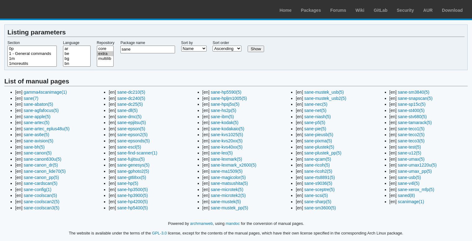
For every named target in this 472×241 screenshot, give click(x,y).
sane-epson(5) (131, 128)
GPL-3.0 (159, 233)
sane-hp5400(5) (132, 207)
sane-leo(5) (222, 152)
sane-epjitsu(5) (131, 122)
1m (32, 58)
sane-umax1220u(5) (417, 165)
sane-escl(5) (129, 147)
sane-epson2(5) (132, 134)
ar (76, 48)
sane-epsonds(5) (133, 140)
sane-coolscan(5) (40, 195)
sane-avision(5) (38, 140)
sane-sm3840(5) (413, 92)
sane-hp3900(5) (132, 195)
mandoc (233, 223)
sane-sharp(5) (317, 201)
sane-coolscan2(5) (41, 201)
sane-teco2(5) (411, 134)
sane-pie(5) (315, 128)
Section (13, 43)
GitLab (380, 10)
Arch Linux (34, 9)
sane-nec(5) (315, 104)
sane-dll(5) (127, 110)
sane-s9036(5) (318, 183)
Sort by (187, 43)
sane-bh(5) (34, 147)
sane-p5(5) (314, 122)
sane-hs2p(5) (223, 110)
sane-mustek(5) (226, 201)
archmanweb (201, 223)
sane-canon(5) (38, 152)
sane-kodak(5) (225, 122)
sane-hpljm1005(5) (229, 98)
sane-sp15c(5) (412, 104)
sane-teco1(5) (411, 128)
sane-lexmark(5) (226, 159)
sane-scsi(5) (316, 195)
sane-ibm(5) (222, 116)
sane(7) (31, 98)
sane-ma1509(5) (227, 171)
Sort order (221, 43)
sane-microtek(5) (227, 189)
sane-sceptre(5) (319, 189)
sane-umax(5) (411, 159)
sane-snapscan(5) (415, 98)
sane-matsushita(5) (229, 183)
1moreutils (32, 63)
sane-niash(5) (317, 116)
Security (405, 10)
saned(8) (406, 195)
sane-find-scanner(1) (137, 152)
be (76, 53)
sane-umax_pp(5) (415, 171)
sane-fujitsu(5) (131, 159)
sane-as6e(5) (36, 134)
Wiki (360, 10)
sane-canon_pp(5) (41, 177)
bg (76, 58)
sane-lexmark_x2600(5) (233, 165)
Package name (132, 43)
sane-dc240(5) (131, 98)
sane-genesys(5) (133, 165)
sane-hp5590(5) (226, 92)
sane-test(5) (409, 147)
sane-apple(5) (37, 116)
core (105, 48)
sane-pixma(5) (318, 140)
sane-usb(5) (409, 177)
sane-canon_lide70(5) (44, 171)
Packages (311, 10)
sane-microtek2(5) (228, 195)
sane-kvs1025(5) (227, 134)
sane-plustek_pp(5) (322, 152)
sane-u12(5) (409, 152)
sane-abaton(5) (38, 104)
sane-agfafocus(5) (41, 110)
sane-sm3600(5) (320, 207)
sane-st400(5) (411, 110)
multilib (105, 58)
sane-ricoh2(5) (318, 171)
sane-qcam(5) (317, 159)
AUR (428, 10)
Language (71, 43)
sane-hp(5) (127, 183)
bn (76, 63)
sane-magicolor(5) (228, 177)
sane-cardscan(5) (40, 183)
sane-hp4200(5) (132, 201)
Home (286, 10)
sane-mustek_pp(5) (229, 207)
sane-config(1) (38, 189)
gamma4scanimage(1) (45, 92)
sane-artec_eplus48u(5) (47, 128)
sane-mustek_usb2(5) (325, 98)
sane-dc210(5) (131, 92)
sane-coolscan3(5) (41, 207)
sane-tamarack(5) (415, 122)
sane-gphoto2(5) (133, 171)
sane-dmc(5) (129, 116)
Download (452, 10)
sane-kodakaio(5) (227, 128)
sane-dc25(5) (130, 104)
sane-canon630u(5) (42, 159)
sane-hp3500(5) (132, 189)
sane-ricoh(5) (317, 165)
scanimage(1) (411, 201)
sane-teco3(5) (411, 140)
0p (32, 48)
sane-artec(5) (36, 122)
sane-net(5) (315, 110)
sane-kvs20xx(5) (227, 140)
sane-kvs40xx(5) (227, 147)
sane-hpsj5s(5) (225, 104)
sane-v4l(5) (409, 183)
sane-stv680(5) (412, 116)
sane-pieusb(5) (318, 134)
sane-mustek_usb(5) (324, 92)
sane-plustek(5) (319, 147)
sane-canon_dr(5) (41, 165)
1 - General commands (32, 53)
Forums (338, 10)
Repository (106, 43)
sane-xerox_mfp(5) (416, 189)
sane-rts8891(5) (319, 177)
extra (105, 53)
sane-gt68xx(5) (131, 177)
